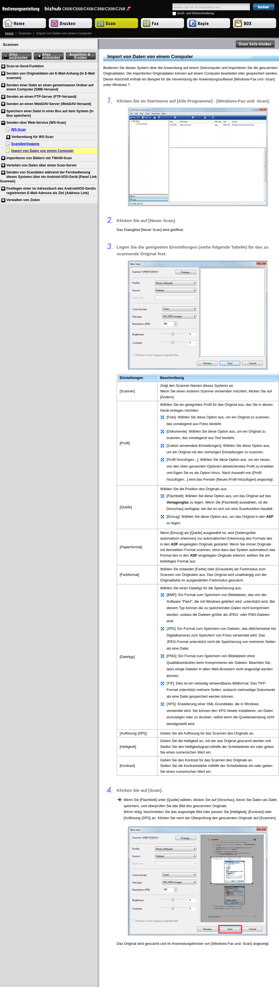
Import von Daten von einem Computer (42, 151)
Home (9, 33)
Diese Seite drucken (255, 44)
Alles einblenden (49, 56)
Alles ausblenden (17, 56)
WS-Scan (18, 130)
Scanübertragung (25, 144)
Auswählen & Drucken (81, 56)
